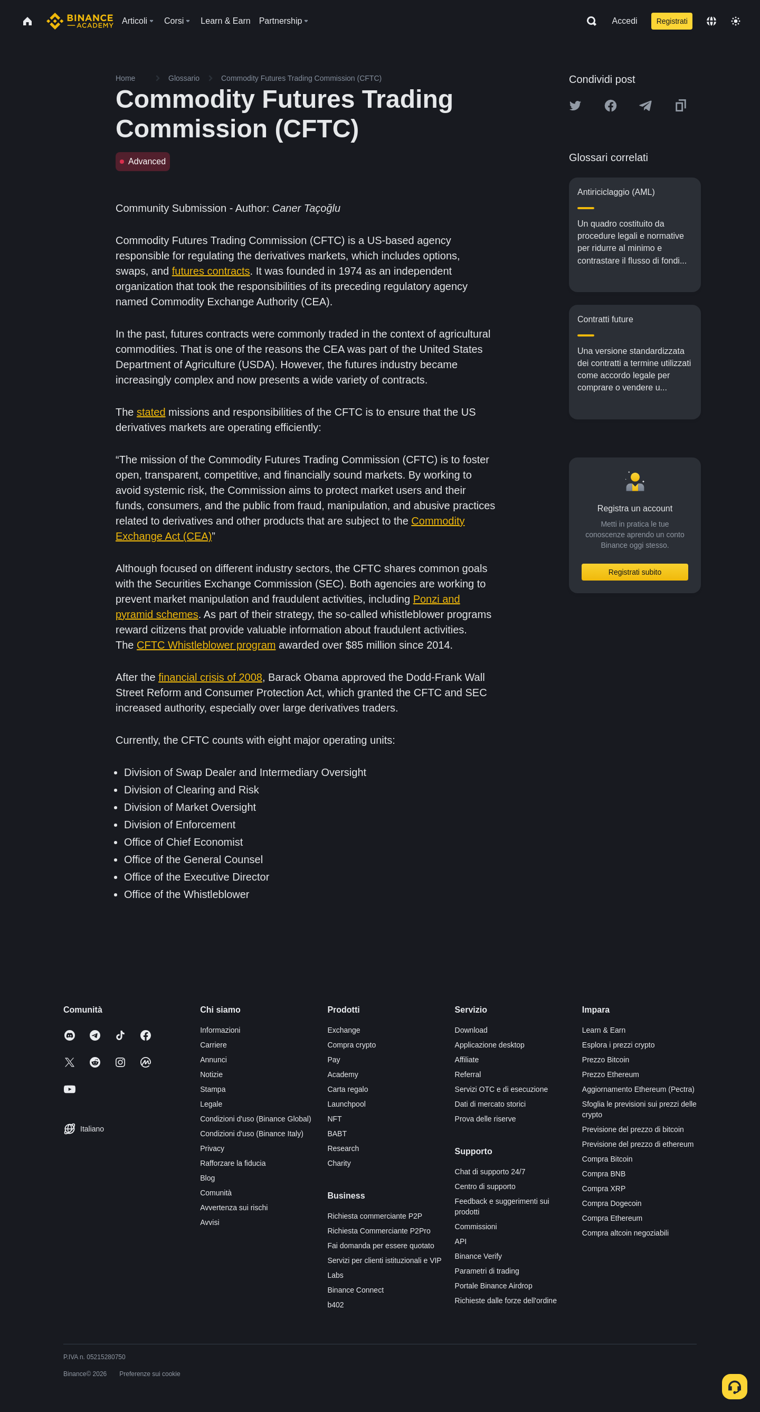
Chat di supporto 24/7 (490, 1171)
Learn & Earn (604, 1030)
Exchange (343, 1030)
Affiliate (467, 1059)
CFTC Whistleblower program (206, 645)
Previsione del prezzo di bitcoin (633, 1129)
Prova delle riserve (485, 1119)
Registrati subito (635, 572)
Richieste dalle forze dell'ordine (506, 1300)
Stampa (212, 1089)
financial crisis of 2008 (210, 677)
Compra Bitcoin (607, 1159)
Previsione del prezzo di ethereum (638, 1144)
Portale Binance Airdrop (494, 1286)
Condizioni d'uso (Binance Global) (255, 1119)
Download (471, 1030)
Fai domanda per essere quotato (380, 1245)
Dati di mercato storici (490, 1104)
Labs (335, 1275)
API (461, 1241)
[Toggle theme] (735, 21)
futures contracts (211, 271)
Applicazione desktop (490, 1045)
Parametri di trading (487, 1271)
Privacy (212, 1148)
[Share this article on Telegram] (645, 105)
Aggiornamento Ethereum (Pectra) (638, 1089)
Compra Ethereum (612, 1218)
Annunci (213, 1059)
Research (343, 1148)
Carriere (213, 1045)
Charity (338, 1163)
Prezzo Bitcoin (605, 1059)
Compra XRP (603, 1188)
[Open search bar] (588, 21)
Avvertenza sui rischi (234, 1207)
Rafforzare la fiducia (232, 1163)
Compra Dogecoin (612, 1203)
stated (151, 412)
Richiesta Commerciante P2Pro (378, 1231)
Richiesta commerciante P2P (374, 1216)
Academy (342, 1074)
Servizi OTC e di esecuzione (501, 1089)
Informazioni (220, 1030)
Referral (468, 1074)
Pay (333, 1059)
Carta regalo (347, 1089)
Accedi (625, 20)
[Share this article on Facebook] (610, 105)
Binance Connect (355, 1290)
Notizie (211, 1074)
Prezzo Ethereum (610, 1074)
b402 (335, 1305)
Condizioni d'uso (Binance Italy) (251, 1133)
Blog (207, 1178)
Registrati (672, 21)
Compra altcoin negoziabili (625, 1233)
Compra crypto (351, 1045)
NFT (334, 1119)
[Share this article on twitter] (575, 105)
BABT (337, 1133)
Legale (211, 1104)
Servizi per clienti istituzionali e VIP (384, 1260)
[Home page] (79, 21)
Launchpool (346, 1104)
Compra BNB (603, 1174)
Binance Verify (478, 1256)
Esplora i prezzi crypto (618, 1045)
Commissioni (476, 1226)
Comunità (216, 1193)
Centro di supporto (485, 1186)
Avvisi (209, 1222)
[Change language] (711, 21)
